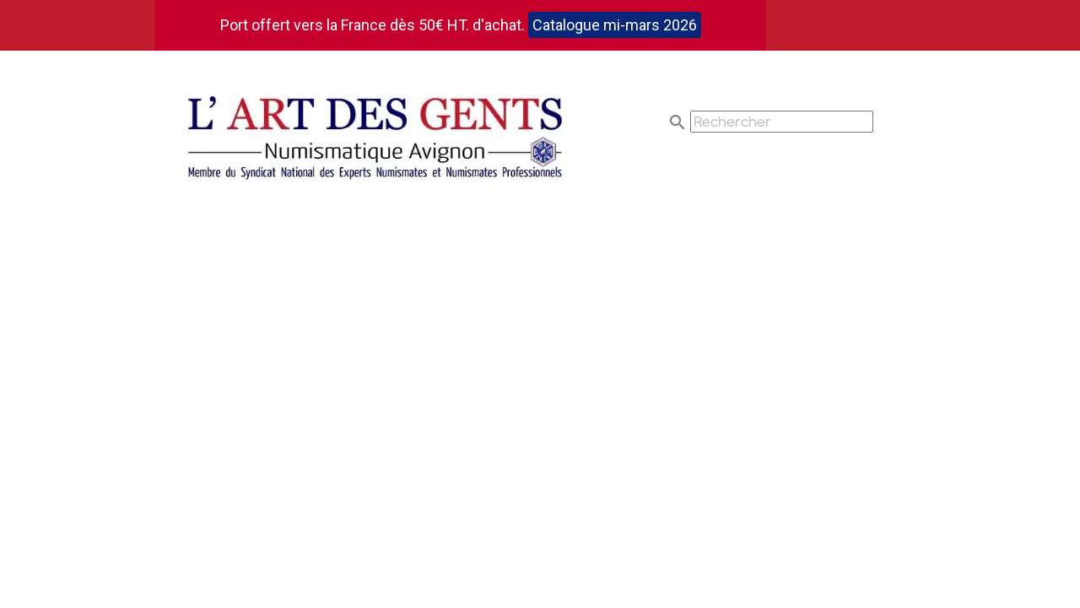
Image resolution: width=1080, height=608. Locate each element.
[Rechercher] (781, 122)
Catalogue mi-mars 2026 (614, 25)
